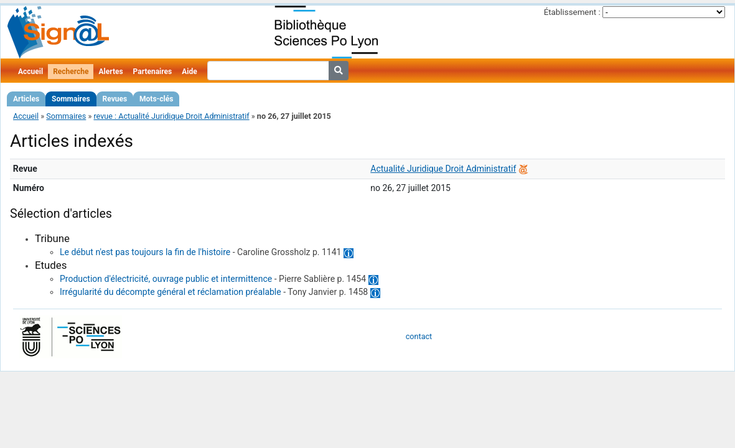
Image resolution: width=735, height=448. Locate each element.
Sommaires (71, 99)
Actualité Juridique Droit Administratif (443, 169)
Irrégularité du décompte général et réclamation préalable (170, 292)
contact (419, 336)
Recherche (70, 71)
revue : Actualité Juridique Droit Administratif (171, 116)
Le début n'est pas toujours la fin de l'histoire (145, 252)
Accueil (30, 71)
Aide (189, 71)
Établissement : (572, 12)
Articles (26, 99)
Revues (115, 99)
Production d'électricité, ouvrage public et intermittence (166, 279)
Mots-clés (156, 99)
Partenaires (152, 71)
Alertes (110, 71)
